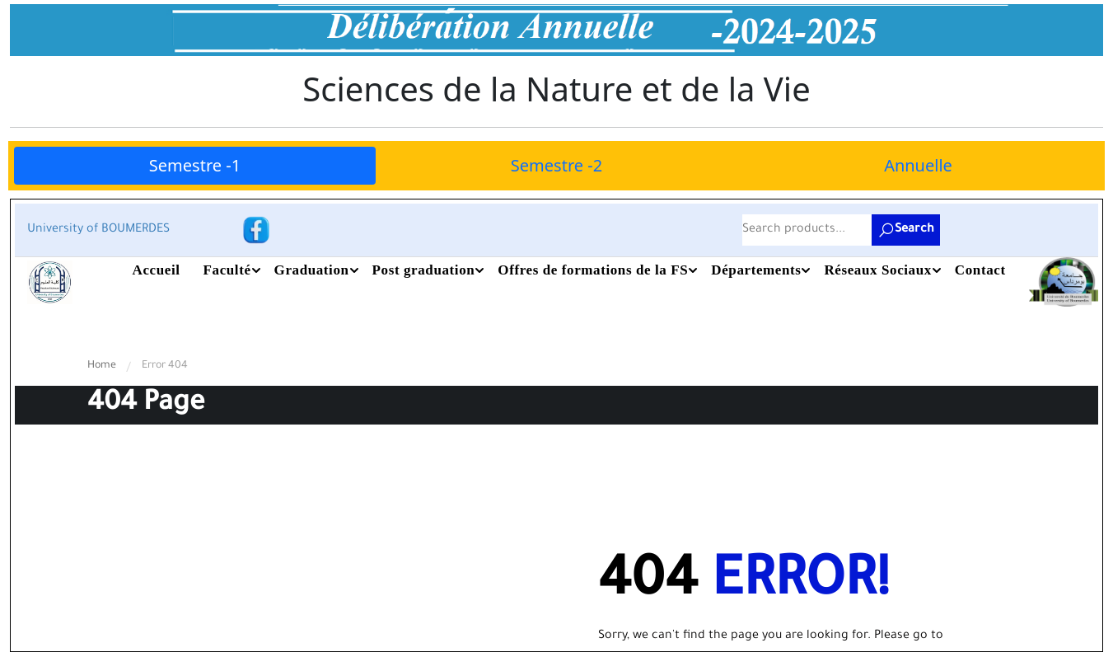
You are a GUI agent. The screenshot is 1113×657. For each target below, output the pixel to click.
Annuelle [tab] (918, 165)
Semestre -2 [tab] (556, 165)
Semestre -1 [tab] (195, 165)
